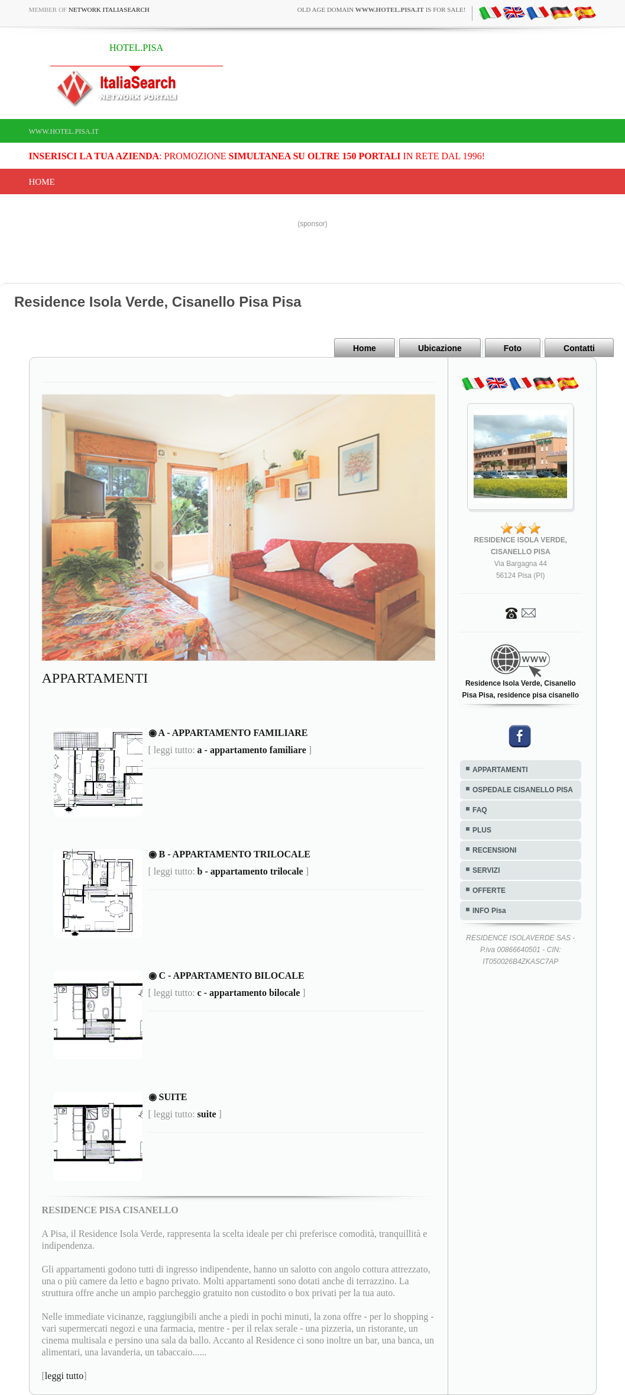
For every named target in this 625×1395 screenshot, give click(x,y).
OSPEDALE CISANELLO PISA (522, 790)
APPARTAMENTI (500, 770)
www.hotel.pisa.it (64, 131)
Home (42, 182)
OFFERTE (489, 890)
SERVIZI (486, 870)
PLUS (481, 830)
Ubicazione (440, 348)
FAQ (479, 810)
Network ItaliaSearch (109, 9)
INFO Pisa (489, 911)
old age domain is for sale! (381, 9)
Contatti (579, 348)
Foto (513, 348)
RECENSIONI (494, 850)
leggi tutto (64, 1376)
